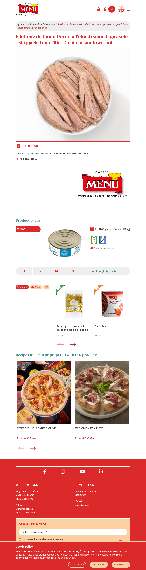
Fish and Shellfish (39, 24)
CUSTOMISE (77, 564)
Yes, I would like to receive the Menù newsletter (44, 539)
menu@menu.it (82, 505)
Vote (114, 271)
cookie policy (68, 557)
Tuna (53, 24)
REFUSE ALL (99, 564)
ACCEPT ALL (121, 564)
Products (23, 24)
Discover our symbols (104, 248)
